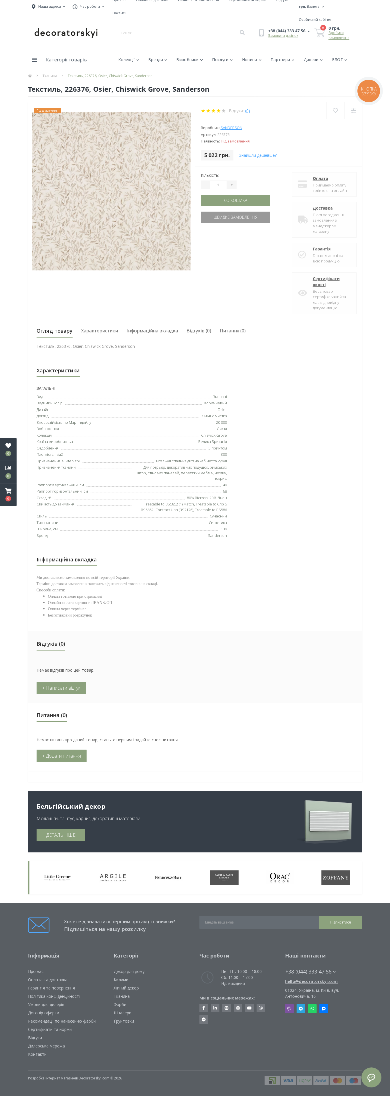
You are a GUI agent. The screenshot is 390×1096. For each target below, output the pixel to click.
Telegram (301, 1009)
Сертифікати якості (326, 281)
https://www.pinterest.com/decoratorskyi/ (227, 1008)
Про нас (35, 971)
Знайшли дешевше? (258, 155)
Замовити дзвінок (283, 35)
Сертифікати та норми (50, 1029)
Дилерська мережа (46, 1046)
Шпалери (122, 1012)
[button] (8, 494)
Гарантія (322, 249)
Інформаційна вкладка (152, 331)
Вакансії (119, 13)
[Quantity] (218, 184)
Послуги (222, 59)
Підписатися (340, 922)
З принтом (217, 448)
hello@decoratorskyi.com (311, 981)
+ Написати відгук (61, 688)
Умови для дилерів (46, 1004)
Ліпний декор (126, 988)
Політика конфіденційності (54, 996)
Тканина (50, 75)
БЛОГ (339, 59)
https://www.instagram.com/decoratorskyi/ (238, 1008)
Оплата (320, 178)
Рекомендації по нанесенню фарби (62, 1021)
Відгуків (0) (199, 331)
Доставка (323, 208)
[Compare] (353, 110)
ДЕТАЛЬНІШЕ (60, 835)
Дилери (313, 59)
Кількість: (210, 175)
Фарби (120, 1004)
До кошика (235, 200)
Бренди (157, 59)
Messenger (324, 1009)
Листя (222, 428)
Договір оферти (43, 1012)
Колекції (128, 59)
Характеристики (99, 331)
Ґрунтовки (124, 1021)
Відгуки (35, 1037)
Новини (251, 59)
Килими (121, 979)
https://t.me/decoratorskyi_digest (204, 1019)
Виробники (189, 59)
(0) (247, 110)
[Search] (242, 33)
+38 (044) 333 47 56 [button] (310, 971)
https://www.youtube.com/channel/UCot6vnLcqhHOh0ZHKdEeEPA (249, 1008)
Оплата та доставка (47, 979)
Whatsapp (312, 1009)
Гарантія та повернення (51, 988)
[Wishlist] (335, 110)
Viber (289, 1009)
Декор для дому (129, 971)
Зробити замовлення (339, 35)
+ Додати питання (61, 756)
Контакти (37, 1054)
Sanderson (231, 127)
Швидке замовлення (235, 217)
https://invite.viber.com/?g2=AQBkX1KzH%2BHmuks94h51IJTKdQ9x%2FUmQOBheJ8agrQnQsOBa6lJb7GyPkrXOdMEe (261, 1008)
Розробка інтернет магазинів (53, 1078)
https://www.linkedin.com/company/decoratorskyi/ (215, 1008)
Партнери (283, 59)
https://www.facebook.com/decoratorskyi (203, 1008)
